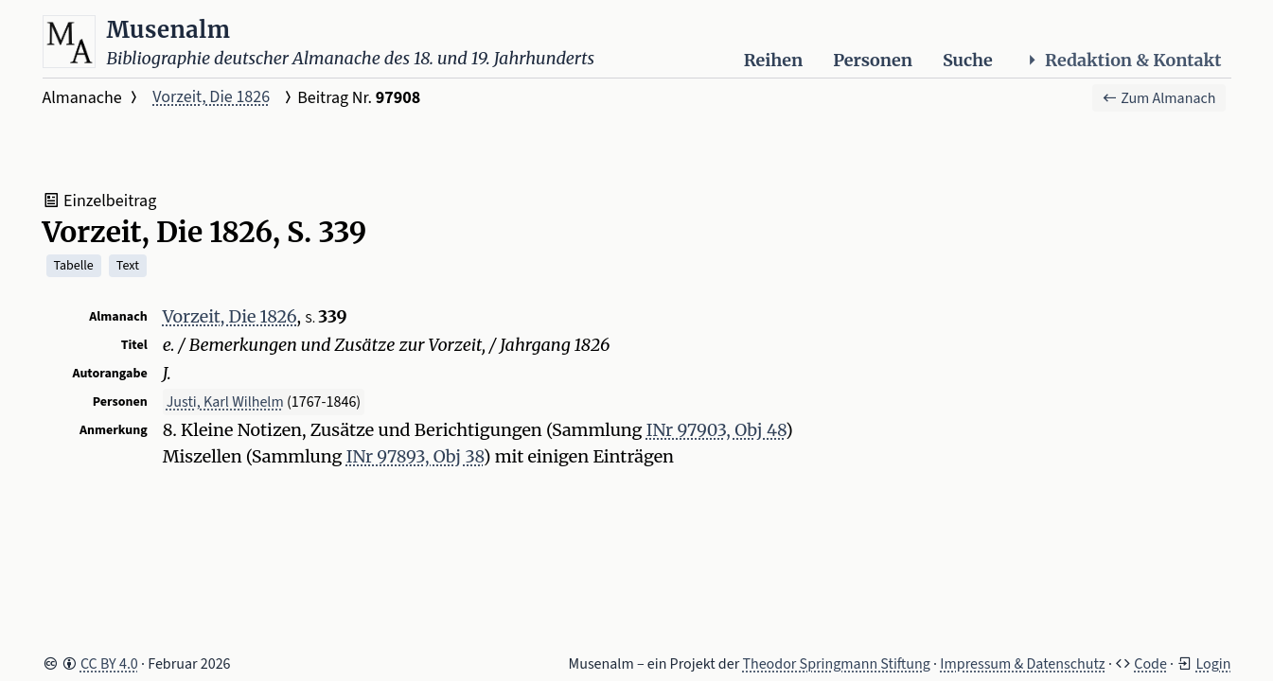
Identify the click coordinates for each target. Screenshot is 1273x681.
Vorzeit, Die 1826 (211, 97)
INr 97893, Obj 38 (415, 456)
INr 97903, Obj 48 (716, 430)
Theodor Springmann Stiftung (836, 664)
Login (1212, 664)
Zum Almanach (1159, 98)
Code (1150, 664)
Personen (872, 60)
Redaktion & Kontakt (1122, 60)
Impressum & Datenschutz (1022, 664)
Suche (968, 60)
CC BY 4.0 (109, 664)
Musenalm (169, 29)
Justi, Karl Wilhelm (225, 402)
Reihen (773, 60)
